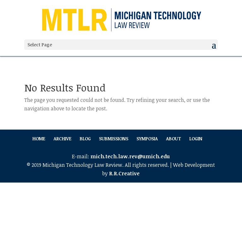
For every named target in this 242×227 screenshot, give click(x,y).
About (173, 139)
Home (38, 139)
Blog (85, 139)
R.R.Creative (124, 173)
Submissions (113, 139)
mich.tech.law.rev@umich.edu (130, 156)
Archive (63, 139)
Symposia (147, 139)
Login (195, 139)
